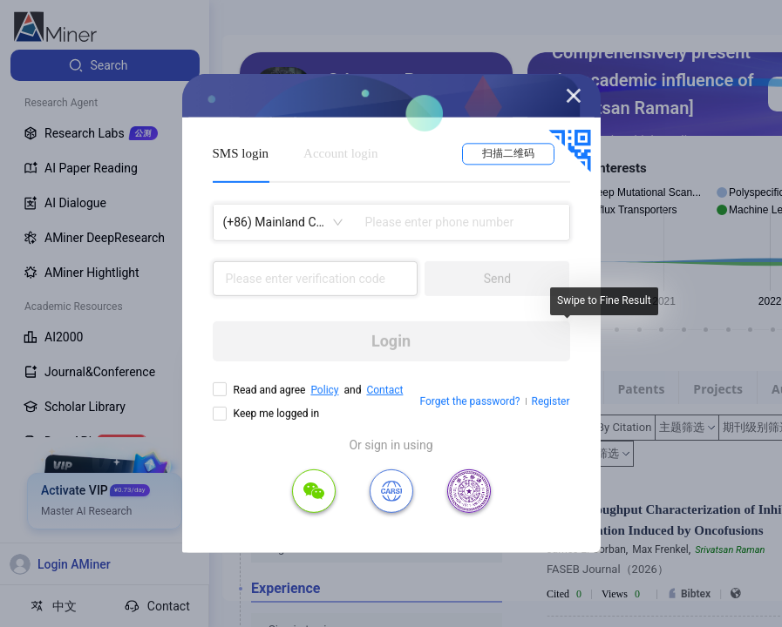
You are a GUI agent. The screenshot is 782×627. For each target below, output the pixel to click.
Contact (384, 390)
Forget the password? (469, 401)
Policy (324, 390)
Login (391, 341)
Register (551, 401)
